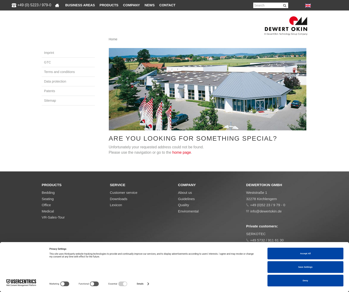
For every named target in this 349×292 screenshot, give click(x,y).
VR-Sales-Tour (53, 217)
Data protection (55, 81)
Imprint (49, 53)
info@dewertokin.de (266, 211)
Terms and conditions (59, 72)
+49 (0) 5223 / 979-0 (34, 5)
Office (46, 205)
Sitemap (50, 100)
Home (113, 39)
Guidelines (186, 199)
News (150, 5)
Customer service (123, 193)
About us (185, 193)
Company (131, 5)
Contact (167, 5)
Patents (49, 91)
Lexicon (116, 205)
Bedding (48, 193)
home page (181, 152)
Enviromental (188, 211)
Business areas (80, 5)
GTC (47, 62)
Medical (48, 211)
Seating (48, 199)
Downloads (118, 199)
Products (108, 5)
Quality (183, 205)
